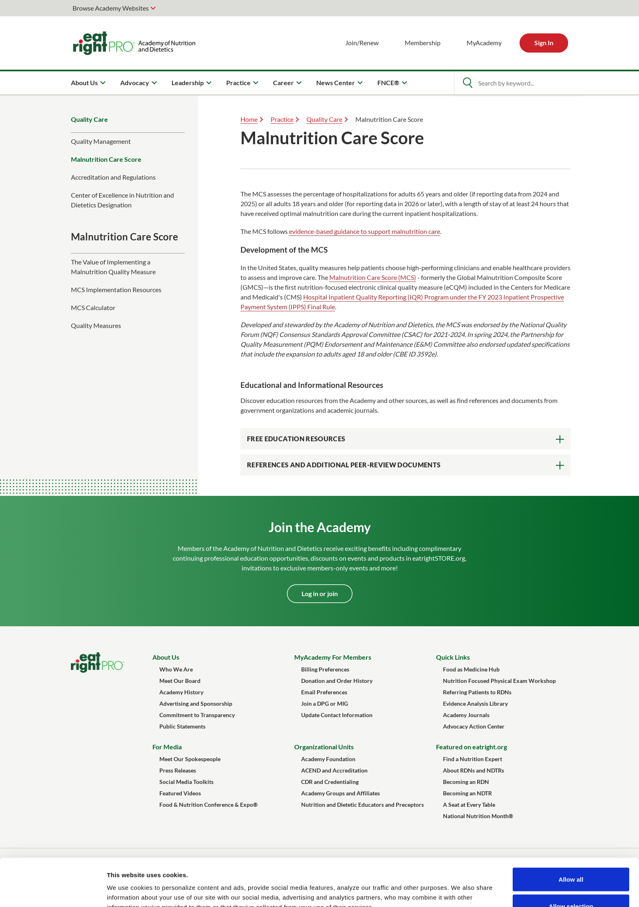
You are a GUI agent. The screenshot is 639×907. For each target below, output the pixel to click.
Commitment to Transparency (197, 714)
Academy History (181, 692)
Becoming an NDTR (467, 793)
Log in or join (320, 593)
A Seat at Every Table (469, 804)
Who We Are (176, 669)
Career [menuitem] (283, 82)
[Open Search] (467, 82)
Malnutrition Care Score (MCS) (372, 277)
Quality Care (89, 119)
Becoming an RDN (466, 781)
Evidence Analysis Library (475, 703)
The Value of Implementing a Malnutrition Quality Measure (113, 266)
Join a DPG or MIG (324, 703)
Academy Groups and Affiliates (340, 793)
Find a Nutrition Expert (472, 758)
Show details (428, 886)
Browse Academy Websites (111, 8)
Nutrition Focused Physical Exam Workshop (499, 680)
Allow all (571, 831)
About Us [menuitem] (84, 82)
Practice (282, 119)
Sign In (543, 42)
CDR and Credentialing (330, 781)
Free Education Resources (296, 438)
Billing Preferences (325, 669)
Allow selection (571, 858)
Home (249, 119)
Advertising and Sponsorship (196, 703)
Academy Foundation (328, 758)
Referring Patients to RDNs (477, 692)
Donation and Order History (337, 680)
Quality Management (101, 141)
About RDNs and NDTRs (473, 770)
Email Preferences (324, 692)
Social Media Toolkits (186, 781)
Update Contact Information (337, 714)
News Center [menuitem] (335, 82)
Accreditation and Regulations (113, 177)
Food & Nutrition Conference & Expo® (208, 804)
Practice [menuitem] (238, 82)
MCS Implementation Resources (116, 289)
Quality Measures (96, 325)
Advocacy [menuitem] (134, 82)
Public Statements (182, 726)
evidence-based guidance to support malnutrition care (364, 231)
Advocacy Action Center (474, 726)
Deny (571, 885)
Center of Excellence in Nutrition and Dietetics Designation (122, 200)
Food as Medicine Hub (471, 669)
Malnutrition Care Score (106, 159)
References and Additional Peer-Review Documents (344, 465)
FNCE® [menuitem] (388, 82)
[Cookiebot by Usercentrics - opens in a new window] (52, 891)
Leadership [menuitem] (188, 82)
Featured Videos (180, 793)
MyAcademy (484, 42)
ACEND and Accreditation (334, 770)
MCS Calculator (93, 307)
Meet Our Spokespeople (190, 758)
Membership (423, 42)
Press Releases (177, 770)
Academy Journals (466, 714)
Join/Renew (362, 42)
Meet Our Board (180, 680)
